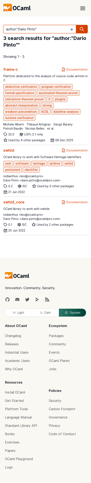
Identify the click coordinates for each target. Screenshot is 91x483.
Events (54, 352)
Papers (10, 450)
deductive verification (21, 86)
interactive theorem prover (24, 99)
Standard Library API (21, 426)
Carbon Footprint (62, 409)
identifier (31, 169)
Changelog (13, 336)
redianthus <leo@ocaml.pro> (23, 176)
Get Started (14, 401)
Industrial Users (17, 352)
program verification (56, 86)
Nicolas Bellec (35, 128)
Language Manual (18, 417)
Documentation (74, 69)
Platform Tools (16, 409)
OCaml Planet (59, 361)
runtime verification (19, 118)
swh (8, 163)
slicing (47, 105)
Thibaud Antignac (38, 124)
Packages (56, 336)
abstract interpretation (21, 105)
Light (18, 312)
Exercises (12, 442)
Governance (58, 417)
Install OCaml (15, 392)
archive (55, 163)
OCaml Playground (19, 459)
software (22, 163)
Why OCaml (14, 369)
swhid (8, 150)
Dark (45, 312)
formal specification (19, 93)
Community (57, 344)
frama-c (10, 69)
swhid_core (13, 202)
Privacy (54, 426)
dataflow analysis (66, 111)
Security (55, 401)
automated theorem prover (58, 93)
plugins (60, 99)
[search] (82, 29)
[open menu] (82, 8)
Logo (9, 467)
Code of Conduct (62, 434)
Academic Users (17, 361)
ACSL (45, 111)
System (72, 313)
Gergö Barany (63, 124)
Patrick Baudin (13, 128)
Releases (12, 344)
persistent (12, 169)
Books (10, 434)
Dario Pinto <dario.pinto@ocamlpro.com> (32, 180)
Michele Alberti (13, 124)
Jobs (52, 369)
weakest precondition (21, 111)
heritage (39, 163)
